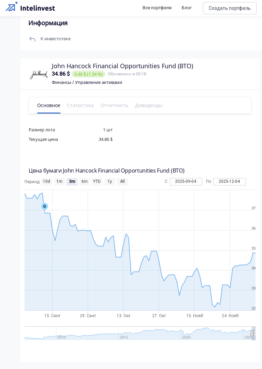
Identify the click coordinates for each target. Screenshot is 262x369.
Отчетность (114, 105)
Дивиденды (148, 105)
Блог (187, 7)
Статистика (80, 105)
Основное (48, 105)
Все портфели (157, 7)
